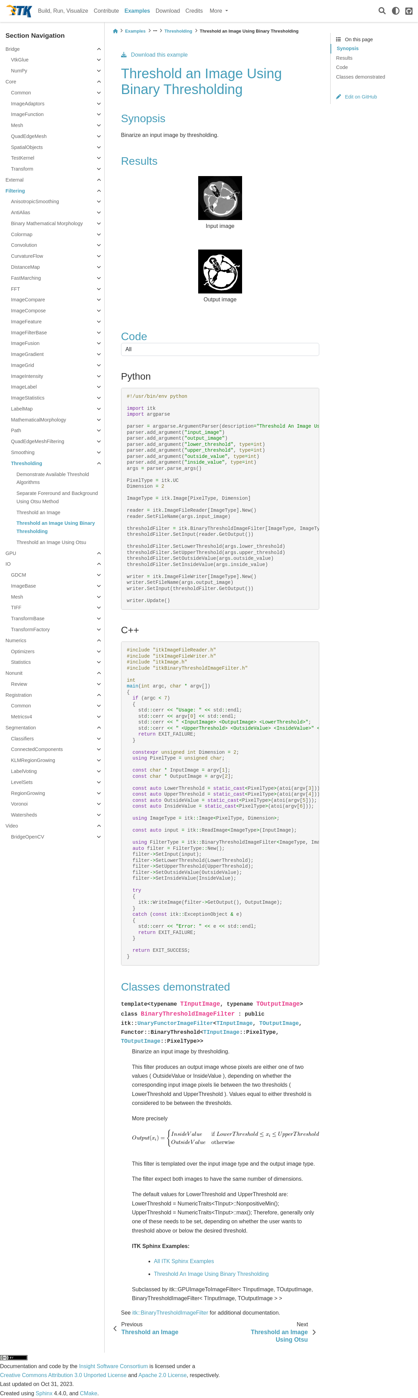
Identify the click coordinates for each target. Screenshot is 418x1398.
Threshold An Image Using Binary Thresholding (211, 1274)
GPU (10, 553)
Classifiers (22, 738)
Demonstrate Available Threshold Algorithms (52, 478)
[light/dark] (396, 11)
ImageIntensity (27, 376)
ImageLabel (24, 387)
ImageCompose (28, 310)
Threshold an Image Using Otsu (51, 542)
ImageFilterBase (29, 332)
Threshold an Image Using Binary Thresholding (55, 527)
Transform (22, 169)
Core (10, 81)
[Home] (115, 31)
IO (8, 564)
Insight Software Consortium (113, 1366)
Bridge (12, 49)
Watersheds (24, 815)
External (14, 180)
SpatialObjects (27, 147)
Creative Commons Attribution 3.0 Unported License (63, 1375)
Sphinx (44, 1393)
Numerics (15, 640)
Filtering (15, 191)
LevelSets (22, 782)
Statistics (21, 662)
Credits (194, 11)
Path (16, 430)
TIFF (16, 607)
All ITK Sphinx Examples (184, 1261)
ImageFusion (25, 343)
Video (11, 826)
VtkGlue (19, 59)
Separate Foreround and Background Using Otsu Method (57, 497)
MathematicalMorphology (38, 420)
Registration (18, 695)
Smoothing (23, 452)
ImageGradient (27, 354)
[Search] (382, 11)
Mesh (17, 125)
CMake (88, 1393)
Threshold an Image (38, 512)
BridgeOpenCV (27, 837)
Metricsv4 (21, 716)
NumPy (19, 70)
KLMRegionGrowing (33, 760)
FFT (15, 289)
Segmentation (20, 727)
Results (344, 58)
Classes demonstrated (360, 77)
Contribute (106, 11)
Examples (137, 11)
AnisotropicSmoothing (35, 201)
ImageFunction (27, 114)
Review (19, 684)
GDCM (18, 575)
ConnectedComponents (37, 749)
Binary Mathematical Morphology (47, 223)
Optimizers (23, 651)
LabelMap (22, 409)
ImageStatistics (28, 398)
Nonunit (14, 673)
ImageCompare (28, 299)
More (217, 11)
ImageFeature (26, 321)
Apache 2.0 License (163, 1375)
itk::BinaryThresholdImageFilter (170, 1313)
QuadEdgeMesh (29, 136)
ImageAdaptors (28, 103)
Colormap (21, 234)
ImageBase (23, 586)
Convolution (24, 245)
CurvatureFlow (27, 256)
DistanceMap (25, 267)
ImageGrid (22, 365)
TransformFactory (30, 629)
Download (168, 11)
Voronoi (19, 804)
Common (21, 92)
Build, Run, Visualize (63, 11)
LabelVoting (24, 771)
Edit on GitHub (356, 97)
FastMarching (26, 278)
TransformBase (28, 618)
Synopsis (348, 48)
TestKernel (22, 158)
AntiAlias (20, 212)
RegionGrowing (28, 793)
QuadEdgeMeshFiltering (37, 441)
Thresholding (26, 463)
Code (342, 67)
